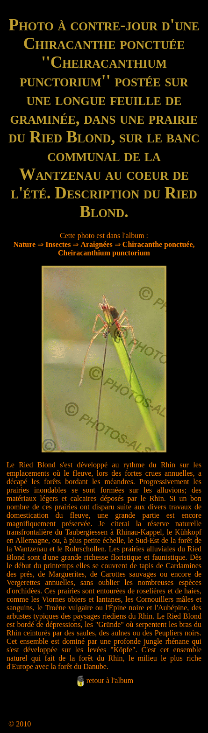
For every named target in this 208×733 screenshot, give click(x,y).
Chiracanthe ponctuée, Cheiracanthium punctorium (126, 248)
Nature (24, 244)
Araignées (96, 244)
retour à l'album (110, 680)
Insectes (58, 244)
